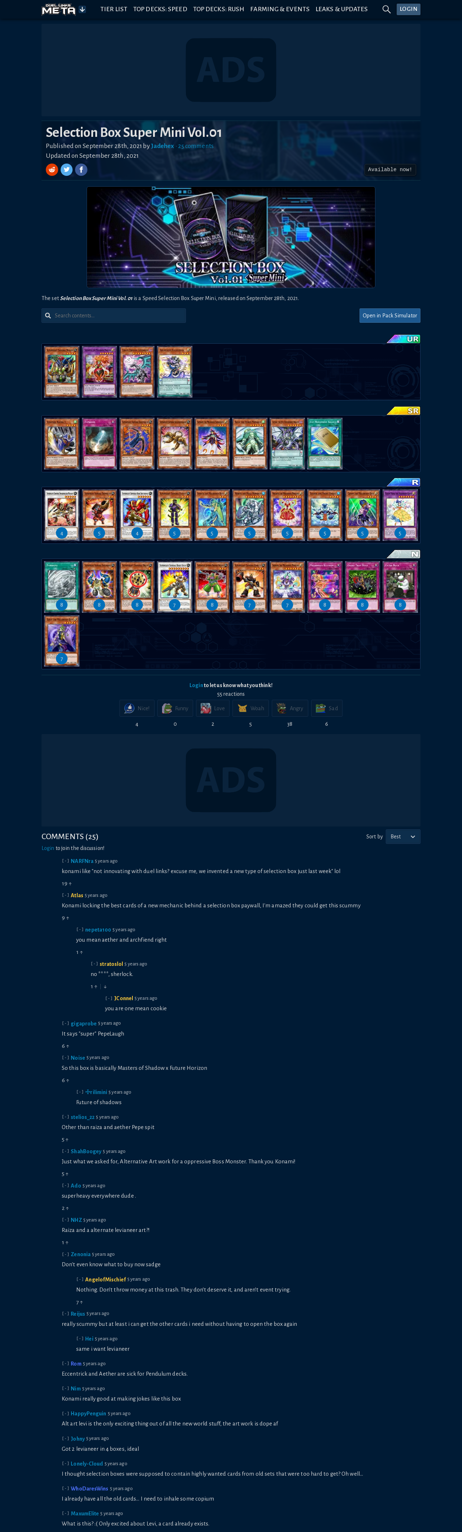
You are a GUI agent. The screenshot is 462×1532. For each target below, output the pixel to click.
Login (196, 685)
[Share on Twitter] (67, 170)
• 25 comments (194, 146)
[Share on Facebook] (81, 170)
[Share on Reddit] (53, 170)
